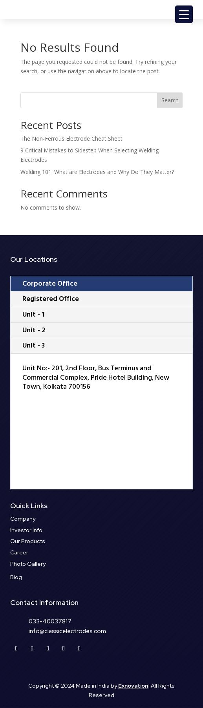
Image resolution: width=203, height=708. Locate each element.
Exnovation (133, 685)
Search (170, 100)
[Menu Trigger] (184, 14)
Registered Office (50, 299)
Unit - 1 (33, 314)
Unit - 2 (34, 330)
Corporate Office (49, 283)
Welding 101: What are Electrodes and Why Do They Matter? (97, 172)
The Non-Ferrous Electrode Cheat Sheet (71, 138)
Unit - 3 (33, 345)
